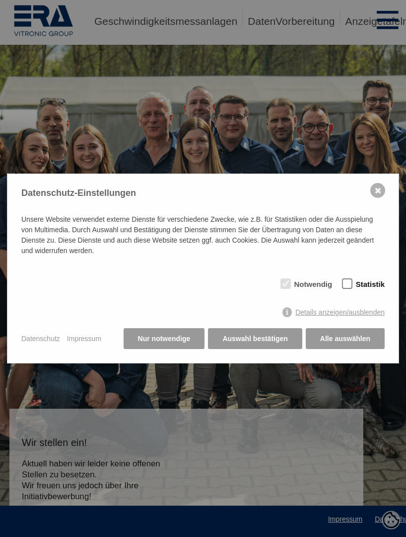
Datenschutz (40, 339)
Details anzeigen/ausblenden (340, 312)
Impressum (84, 339)
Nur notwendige (164, 339)
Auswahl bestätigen (254, 339)
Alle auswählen (345, 339)
